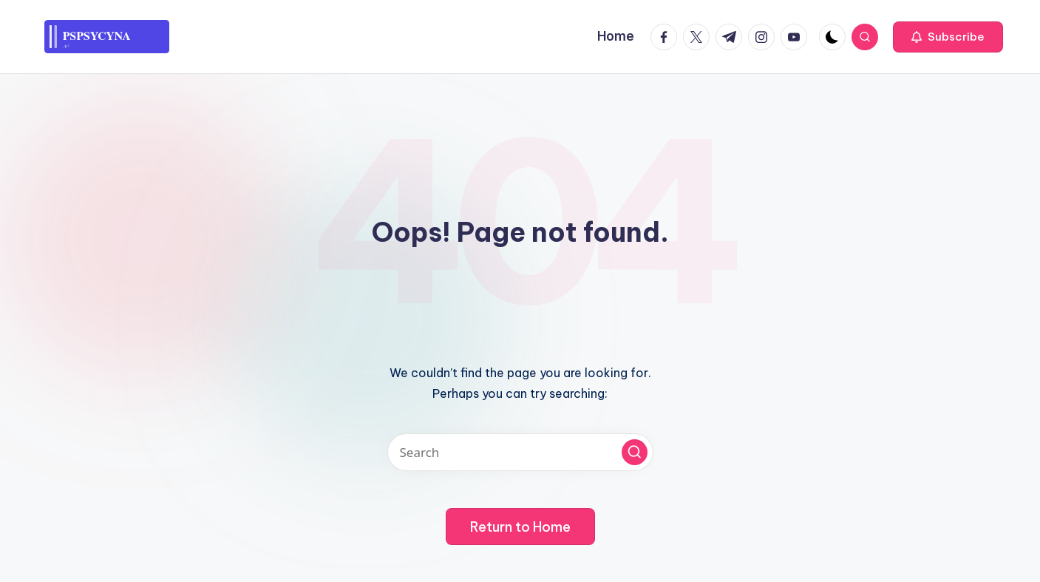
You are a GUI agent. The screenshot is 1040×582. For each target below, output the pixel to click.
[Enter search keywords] (520, 452)
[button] (948, 37)
